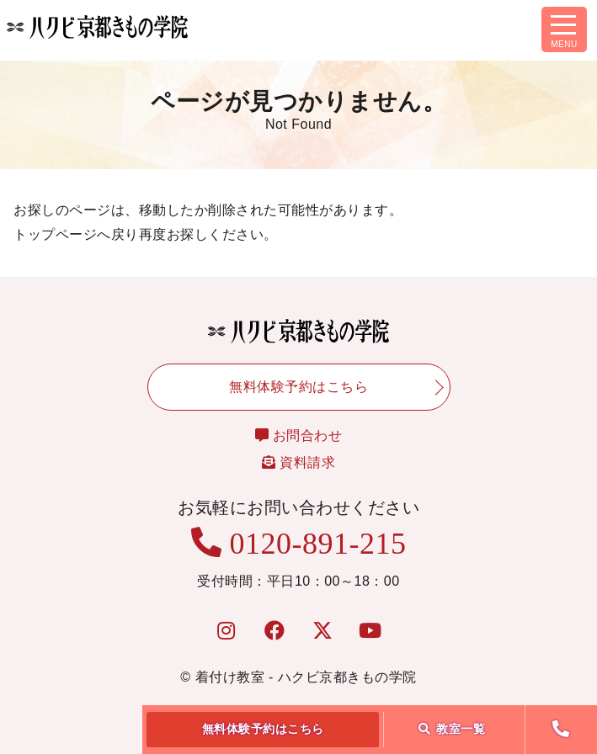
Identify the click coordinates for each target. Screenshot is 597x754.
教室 (452, 728)
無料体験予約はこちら (263, 728)
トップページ (55, 234)
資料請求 (298, 462)
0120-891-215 (299, 543)
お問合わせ (299, 435)
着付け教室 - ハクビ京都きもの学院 (306, 677)
